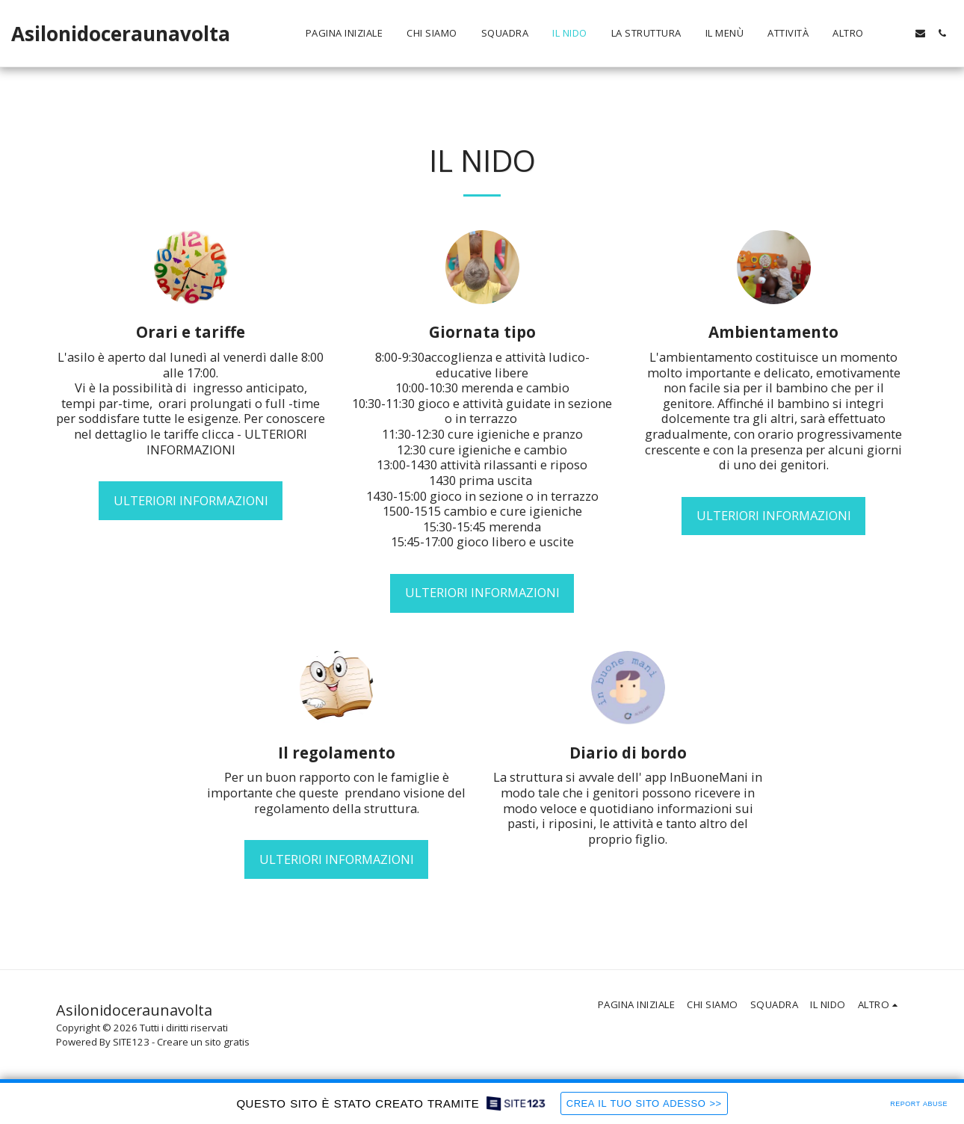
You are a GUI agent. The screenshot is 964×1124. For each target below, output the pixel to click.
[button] (899, 33)
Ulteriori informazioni (191, 500)
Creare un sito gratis (203, 1042)
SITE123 (131, 1042)
